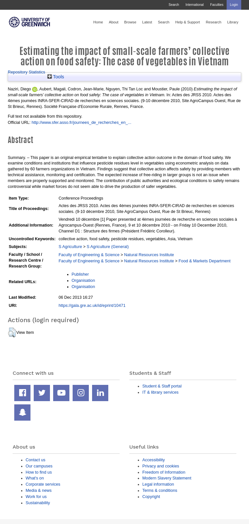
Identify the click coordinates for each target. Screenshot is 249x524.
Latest (147, 22)
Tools (55, 76)
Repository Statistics (26, 72)
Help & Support (187, 22)
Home (98, 22)
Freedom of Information (163, 472)
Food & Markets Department (205, 260)
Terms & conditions (159, 490)
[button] (12, 332)
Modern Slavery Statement (166, 478)
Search (174, 5)
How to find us (39, 472)
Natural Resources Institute (149, 254)
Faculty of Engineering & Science (89, 254)
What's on (35, 478)
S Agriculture (70, 246)
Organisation (83, 280)
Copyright (151, 496)
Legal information (158, 484)
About (113, 22)
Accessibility (153, 459)
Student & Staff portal (162, 386)
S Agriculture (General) (108, 246)
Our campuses (39, 466)
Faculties (216, 5)
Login (234, 5)
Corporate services (43, 484)
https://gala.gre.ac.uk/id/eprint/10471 (92, 305)
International (194, 5)
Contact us (35, 459)
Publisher (80, 274)
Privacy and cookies (160, 466)
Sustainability (38, 502)
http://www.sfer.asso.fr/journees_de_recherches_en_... (81, 122)
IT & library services (160, 392)
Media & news (39, 490)
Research (213, 22)
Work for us (36, 496)
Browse (130, 22)
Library (232, 22)
